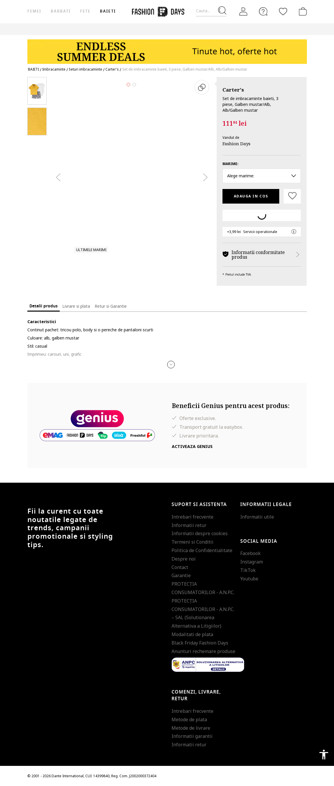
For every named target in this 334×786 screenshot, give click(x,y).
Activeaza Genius (192, 446)
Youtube (249, 578)
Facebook (250, 553)
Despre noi (184, 559)
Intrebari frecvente (192, 517)
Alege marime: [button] (261, 175)
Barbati (61, 11)
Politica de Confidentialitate (202, 550)
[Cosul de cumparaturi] (301, 11)
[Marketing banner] (167, 49)
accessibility (324, 754)
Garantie (181, 575)
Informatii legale (266, 504)
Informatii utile (257, 517)
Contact (180, 567)
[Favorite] (283, 11)
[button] (171, 364)
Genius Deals (164, 29)
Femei (34, 11)
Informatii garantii (192, 736)
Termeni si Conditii (192, 542)
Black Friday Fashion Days (200, 643)
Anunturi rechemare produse (203, 651)
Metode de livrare (191, 728)
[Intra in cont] (243, 11)
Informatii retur (189, 525)
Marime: (230, 163)
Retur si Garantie (111, 306)
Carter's (233, 89)
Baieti (108, 11)
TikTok (248, 570)
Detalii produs (43, 306)
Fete (85, 11)
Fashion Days (236, 143)
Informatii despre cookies (200, 533)
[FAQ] (263, 11)
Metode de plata (189, 719)
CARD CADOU (218, 29)
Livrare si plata (76, 306)
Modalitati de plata (192, 634)
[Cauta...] (211, 11)
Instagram (251, 562)
